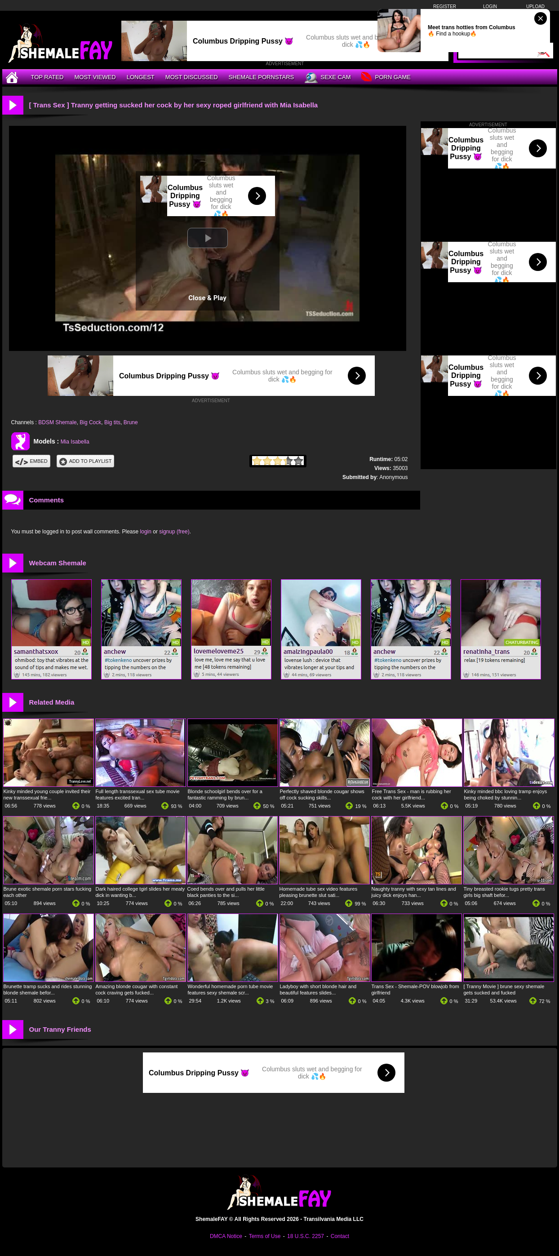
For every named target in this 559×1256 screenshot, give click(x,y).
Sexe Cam (327, 77)
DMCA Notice (226, 1236)
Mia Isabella (75, 442)
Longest (141, 77)
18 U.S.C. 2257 (305, 1236)
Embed (31, 461)
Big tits (112, 422)
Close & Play (207, 298)
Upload (535, 6)
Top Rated (47, 77)
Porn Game (385, 77)
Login (490, 6)
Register (444, 6)
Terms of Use (265, 1236)
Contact (340, 1236)
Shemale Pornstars (261, 77)
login (145, 531)
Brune (131, 422)
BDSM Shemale (57, 422)
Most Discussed (191, 77)
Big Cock (90, 422)
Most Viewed (94, 77)
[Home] (13, 77)
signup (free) (174, 531)
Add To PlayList (85, 461)
